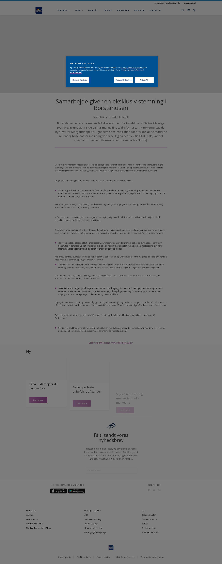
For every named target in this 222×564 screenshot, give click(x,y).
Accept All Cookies (124, 80)
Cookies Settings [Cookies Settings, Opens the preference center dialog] (80, 80)
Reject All (144, 80)
